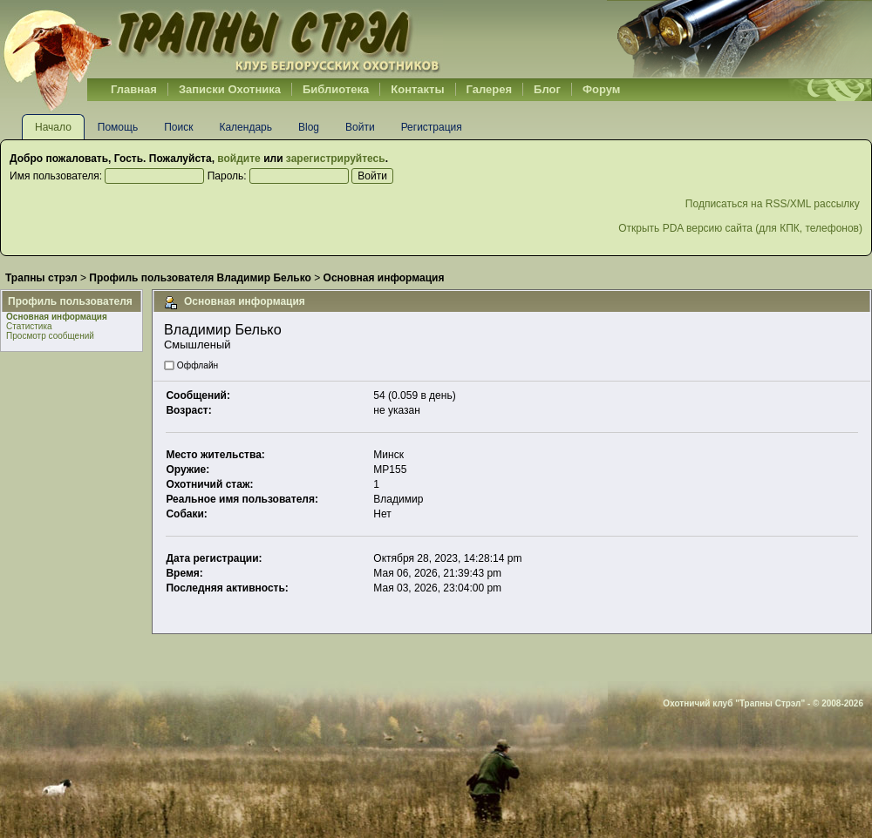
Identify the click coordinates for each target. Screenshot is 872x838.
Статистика (29, 326)
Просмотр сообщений (50, 336)
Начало (53, 127)
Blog (308, 127)
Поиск (178, 127)
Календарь (245, 127)
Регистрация (431, 127)
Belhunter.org (221, 39)
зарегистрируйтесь (335, 158)
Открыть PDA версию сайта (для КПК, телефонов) (740, 228)
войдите (238, 158)
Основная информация (56, 316)
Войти (360, 127)
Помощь (118, 127)
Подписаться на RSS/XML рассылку (773, 204)
